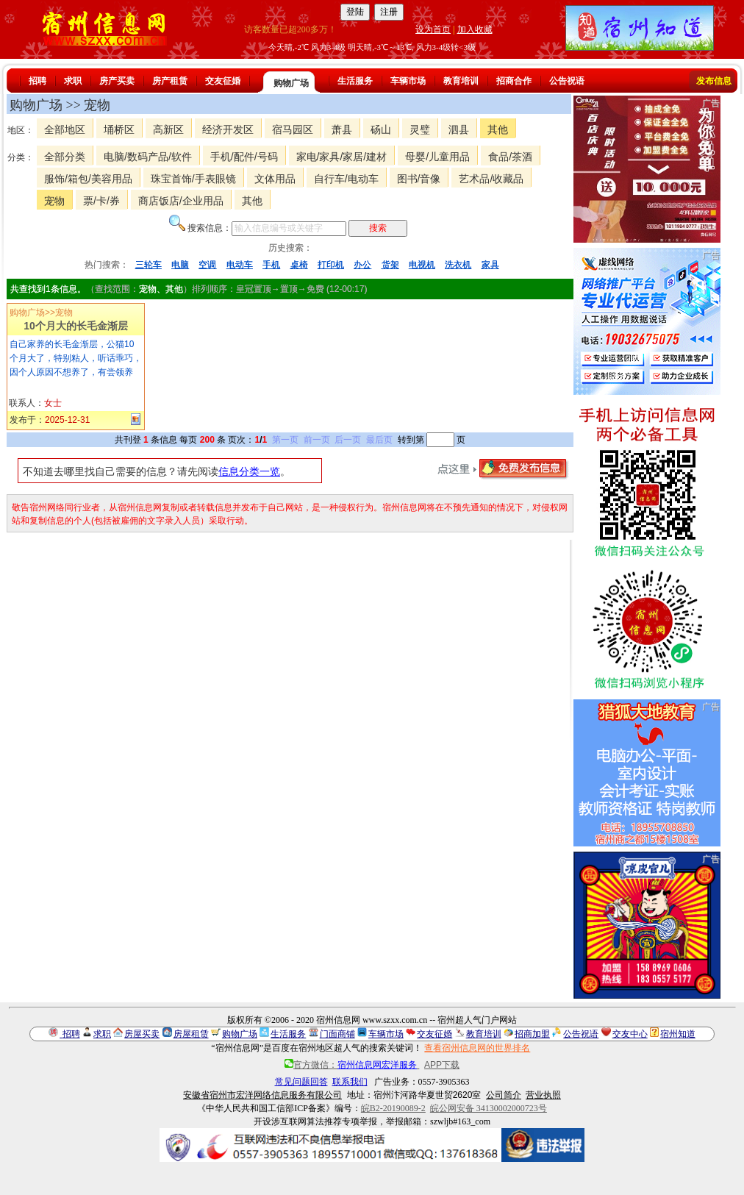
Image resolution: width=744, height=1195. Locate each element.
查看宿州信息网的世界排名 (477, 1048)
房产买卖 (117, 81)
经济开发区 (228, 129)
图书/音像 (419, 179)
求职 (73, 81)
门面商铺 (337, 1034)
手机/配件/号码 (244, 157)
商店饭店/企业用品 (180, 201)
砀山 (381, 129)
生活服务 (355, 81)
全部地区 (64, 129)
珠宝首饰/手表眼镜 (193, 179)
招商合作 (514, 81)
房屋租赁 (191, 1034)
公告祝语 (566, 81)
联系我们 (350, 1082)
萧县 (342, 129)
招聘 (37, 81)
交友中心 (630, 1034)
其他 (497, 129)
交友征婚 (222, 81)
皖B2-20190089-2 (393, 1108)
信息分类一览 (249, 471)
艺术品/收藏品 (491, 179)
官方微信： (352, 1065)
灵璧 (419, 129)
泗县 (458, 129)
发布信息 (714, 81)
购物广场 (291, 83)
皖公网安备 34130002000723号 (488, 1108)
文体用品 (275, 179)
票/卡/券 (101, 201)
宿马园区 (292, 129)
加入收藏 (475, 29)
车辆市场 (408, 81)
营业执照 (543, 1095)
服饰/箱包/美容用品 (88, 179)
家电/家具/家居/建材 (341, 157)
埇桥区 (119, 129)
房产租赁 (169, 81)
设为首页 (433, 29)
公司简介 (503, 1095)
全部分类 (64, 157)
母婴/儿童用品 (437, 157)
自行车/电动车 (346, 179)
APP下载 (441, 1065)
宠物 (54, 201)
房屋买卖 (142, 1034)
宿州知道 (677, 1034)
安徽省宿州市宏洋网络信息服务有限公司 (262, 1095)
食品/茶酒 (510, 157)
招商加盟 (532, 1034)
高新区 (168, 129)
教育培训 (461, 81)
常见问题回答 (301, 1082)
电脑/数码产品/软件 (148, 157)
